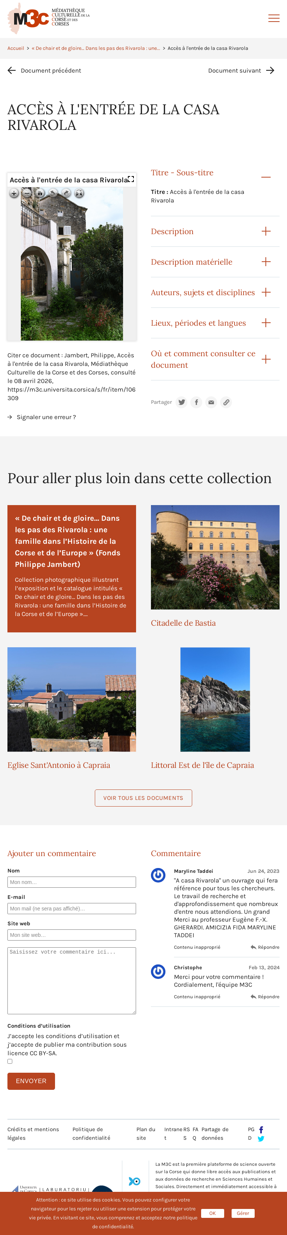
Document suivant (234, 70)
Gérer (243, 1213)
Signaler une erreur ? (46, 417)
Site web (18, 923)
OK (212, 1213)
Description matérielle (191, 262)
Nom (13, 870)
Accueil (15, 48)
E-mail (16, 897)
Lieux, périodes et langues (198, 323)
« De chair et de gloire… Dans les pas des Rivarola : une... (96, 48)
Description (172, 231)
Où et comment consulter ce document (203, 359)
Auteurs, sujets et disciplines (203, 292)
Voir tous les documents (143, 797)
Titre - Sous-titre (182, 172)
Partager (161, 402)
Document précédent (51, 70)
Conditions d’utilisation (38, 1025)
